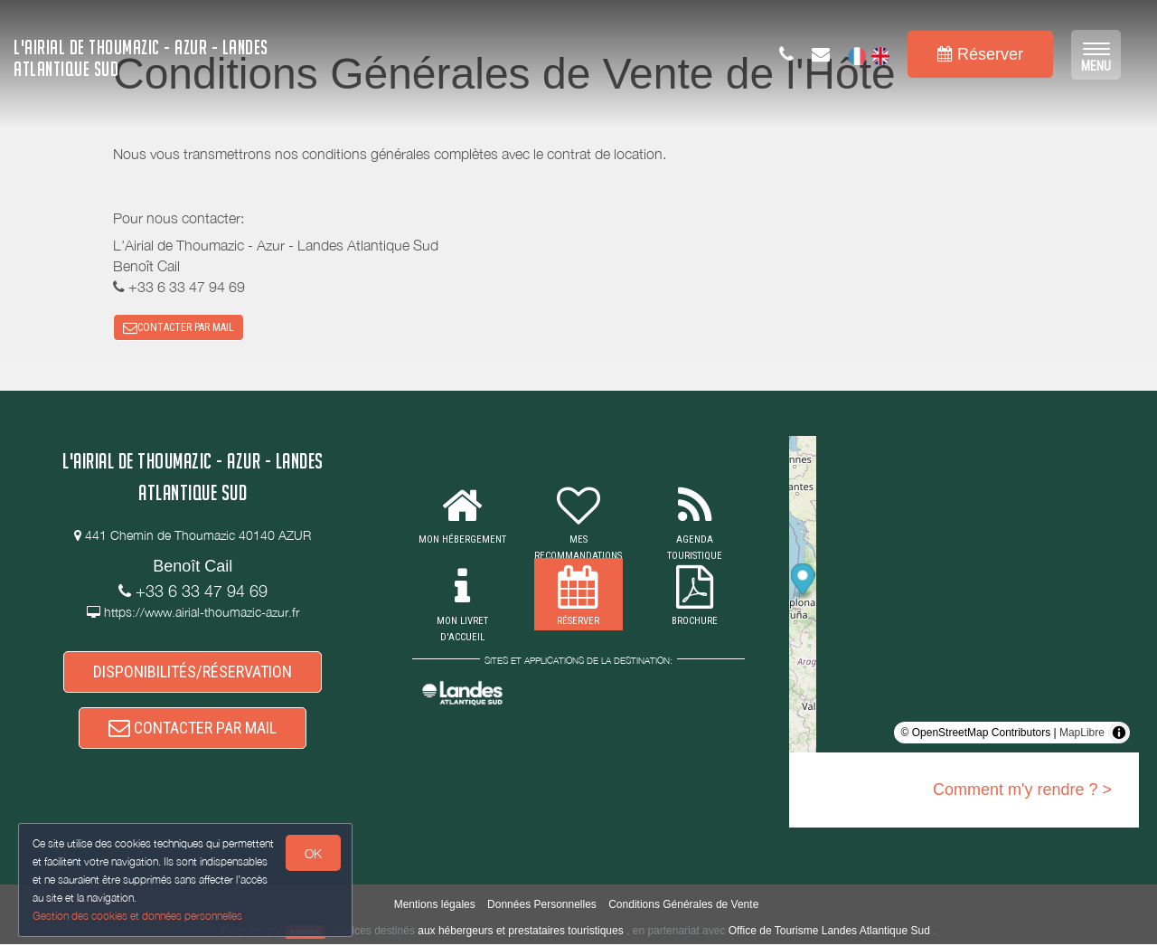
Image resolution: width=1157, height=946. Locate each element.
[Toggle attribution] (1119, 733)
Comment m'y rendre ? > (1022, 790)
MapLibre (1082, 733)
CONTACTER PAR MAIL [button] (178, 327)
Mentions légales (434, 905)
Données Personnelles (542, 905)
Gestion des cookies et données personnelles (137, 915)
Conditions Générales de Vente (683, 905)
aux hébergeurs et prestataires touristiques (520, 931)
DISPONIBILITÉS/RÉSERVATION (192, 672)
